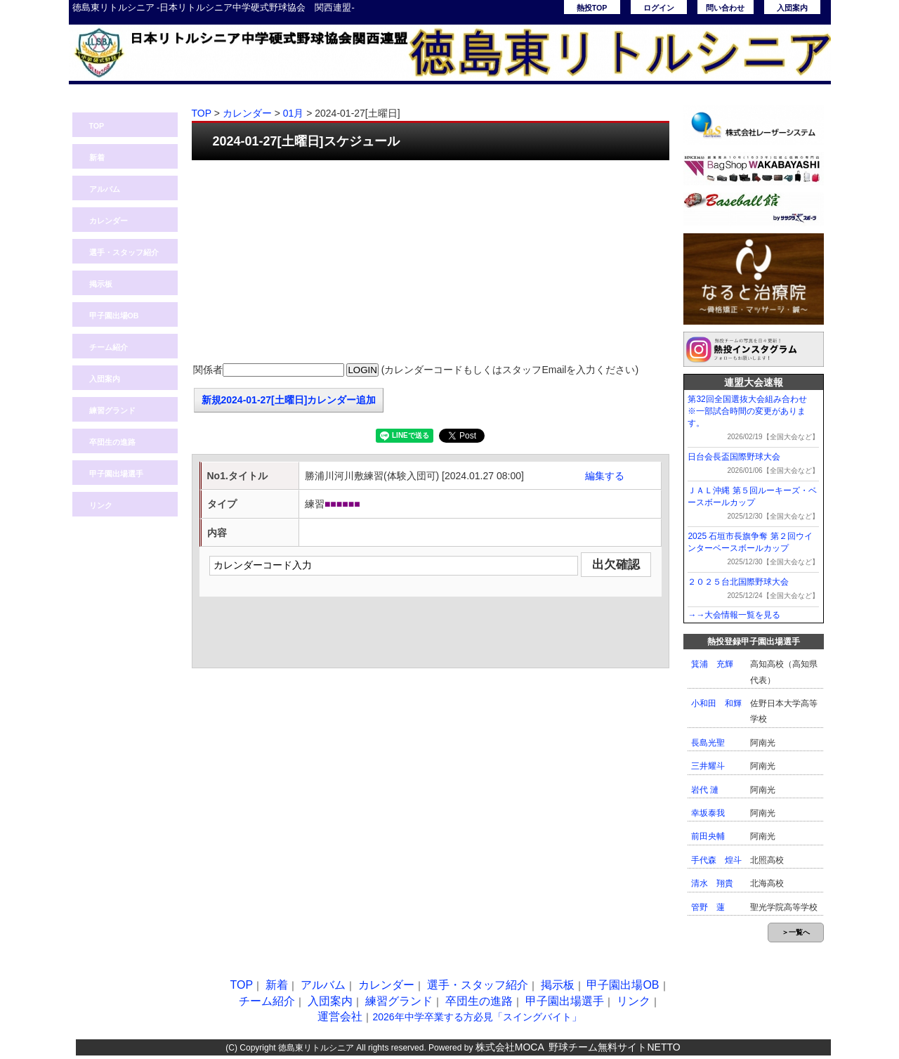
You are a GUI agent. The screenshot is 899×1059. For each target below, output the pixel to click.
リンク (100, 505)
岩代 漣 (704, 790)
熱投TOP (592, 8)
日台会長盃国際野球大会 (734, 457)
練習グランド (112, 410)
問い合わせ (725, 8)
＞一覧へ (796, 932)
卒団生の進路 (112, 442)
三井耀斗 (708, 766)
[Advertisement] (430, 262)
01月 (293, 113)
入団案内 (792, 8)
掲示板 (100, 284)
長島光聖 (708, 743)
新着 (97, 157)
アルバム (104, 189)
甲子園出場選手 (116, 473)
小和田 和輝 (716, 703)
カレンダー (108, 220)
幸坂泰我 (708, 813)
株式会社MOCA (509, 1047)
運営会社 (339, 1016)
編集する (604, 475)
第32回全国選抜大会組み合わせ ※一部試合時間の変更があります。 (751, 411)
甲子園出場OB (114, 315)
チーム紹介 (108, 347)
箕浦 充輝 (712, 664)
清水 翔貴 (712, 883)
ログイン (658, 8)
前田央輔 (708, 836)
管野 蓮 (708, 907)
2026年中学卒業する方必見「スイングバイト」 (476, 1016)
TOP (97, 126)
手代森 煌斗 (716, 860)
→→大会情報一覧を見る (734, 615)
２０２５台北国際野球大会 (738, 582)
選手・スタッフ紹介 (124, 252)
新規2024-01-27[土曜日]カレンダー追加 (289, 399)
